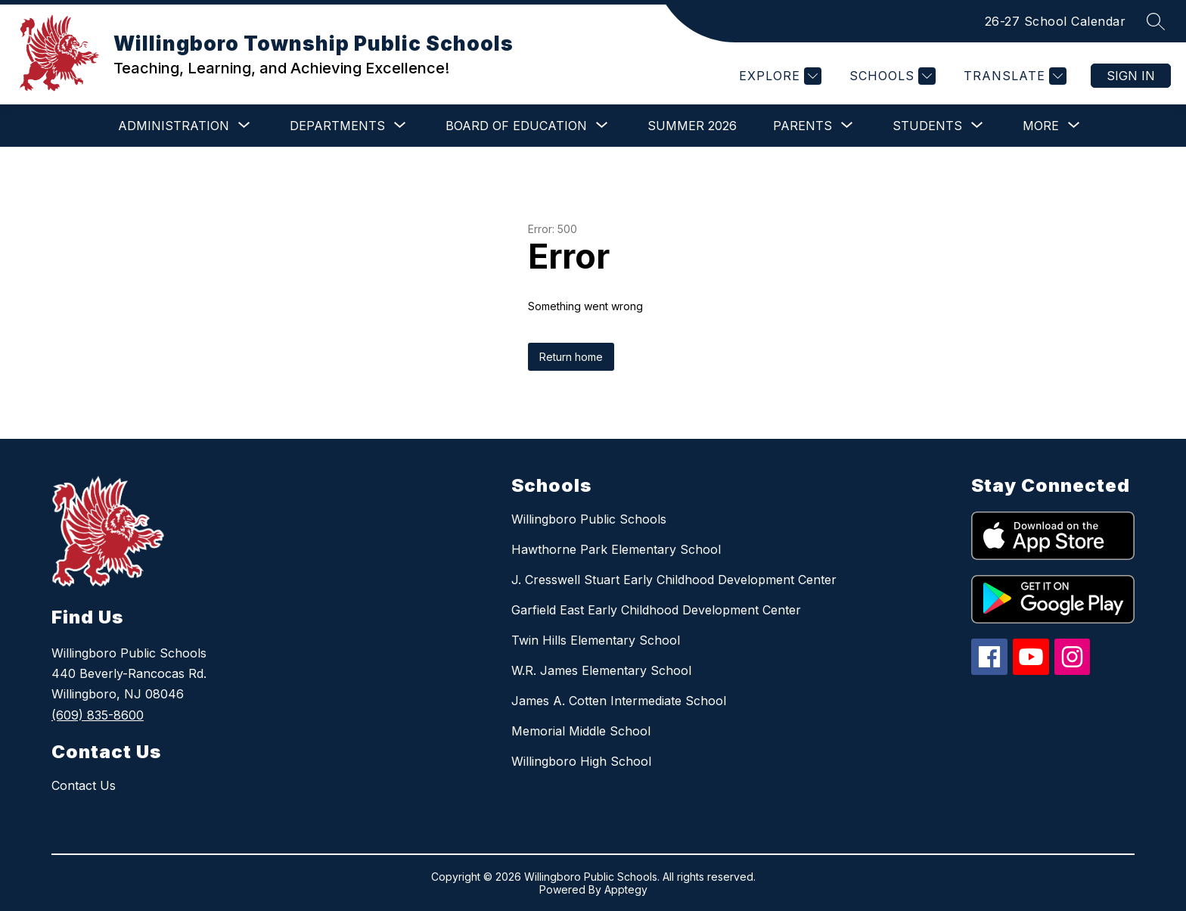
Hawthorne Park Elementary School (616, 549)
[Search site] (1156, 21)
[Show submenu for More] (1041, 126)
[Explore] (778, 76)
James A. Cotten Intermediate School (618, 700)
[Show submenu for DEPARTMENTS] (337, 126)
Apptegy (625, 889)
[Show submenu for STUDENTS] (927, 126)
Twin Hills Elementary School (595, 640)
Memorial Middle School (580, 730)
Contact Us (83, 785)
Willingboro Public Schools (588, 519)
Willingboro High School (581, 761)
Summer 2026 (692, 125)
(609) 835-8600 (97, 715)
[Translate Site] (1013, 76)
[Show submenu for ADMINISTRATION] (173, 126)
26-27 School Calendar (1055, 21)
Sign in (1131, 75)
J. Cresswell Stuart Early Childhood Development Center (674, 579)
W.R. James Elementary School (601, 670)
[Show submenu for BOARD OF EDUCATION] (516, 126)
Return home (571, 356)
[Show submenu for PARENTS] (802, 126)
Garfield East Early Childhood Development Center (656, 609)
